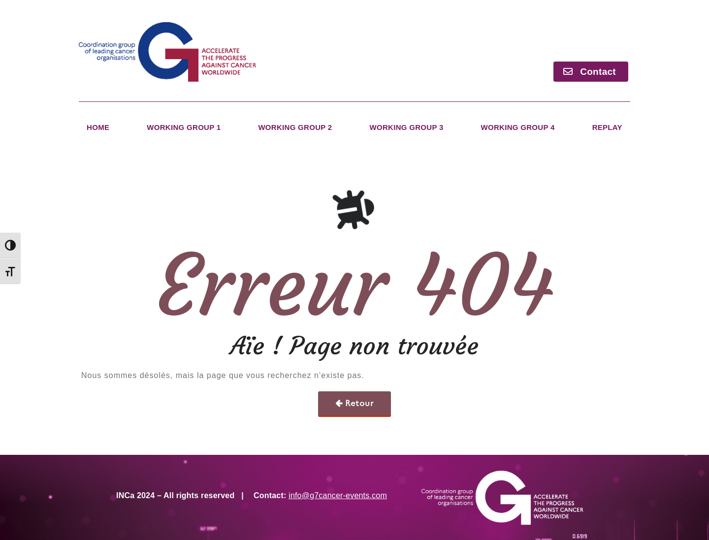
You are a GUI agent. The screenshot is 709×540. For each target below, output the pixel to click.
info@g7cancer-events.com (338, 495)
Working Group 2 (295, 127)
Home (98, 127)
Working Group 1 (184, 127)
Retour (359, 403)
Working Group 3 (406, 127)
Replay (607, 127)
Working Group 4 (518, 127)
